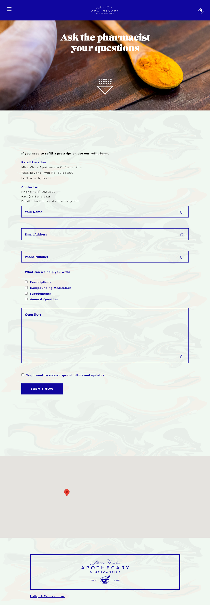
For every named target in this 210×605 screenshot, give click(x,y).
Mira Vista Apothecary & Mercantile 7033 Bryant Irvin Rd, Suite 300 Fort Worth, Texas (51, 173)
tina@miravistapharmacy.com (56, 201)
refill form (99, 153)
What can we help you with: (47, 272)
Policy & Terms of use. (47, 596)
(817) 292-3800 (44, 192)
